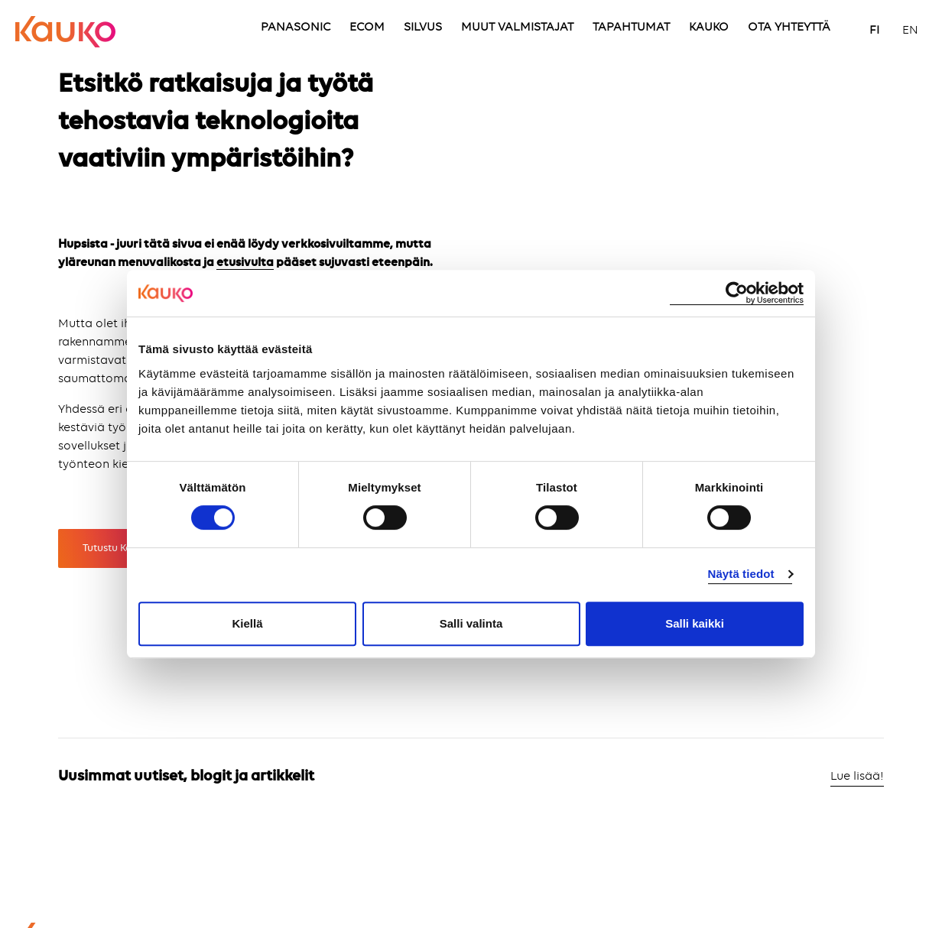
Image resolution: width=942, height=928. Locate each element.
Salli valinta (471, 623)
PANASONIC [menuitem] (295, 27)
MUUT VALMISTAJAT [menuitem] (517, 27)
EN (910, 30)
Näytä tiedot (741, 573)
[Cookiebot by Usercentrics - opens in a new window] (737, 293)
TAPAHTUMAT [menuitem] (631, 27)
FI (874, 30)
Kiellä (247, 623)
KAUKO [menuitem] (709, 27)
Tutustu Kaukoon (122, 548)
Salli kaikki (694, 623)
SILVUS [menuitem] (423, 27)
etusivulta (245, 263)
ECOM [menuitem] (367, 27)
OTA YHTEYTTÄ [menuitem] (789, 27)
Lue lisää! (857, 777)
